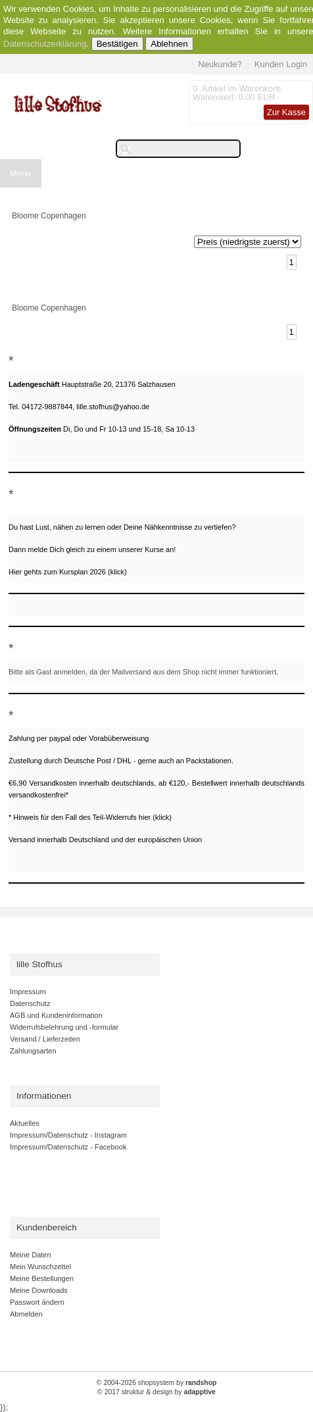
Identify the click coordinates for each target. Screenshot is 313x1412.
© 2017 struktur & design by (156, 1392)
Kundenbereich (46, 1227)
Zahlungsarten (33, 1051)
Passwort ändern (37, 1302)
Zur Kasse (286, 112)
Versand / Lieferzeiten (45, 1039)
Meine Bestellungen (42, 1278)
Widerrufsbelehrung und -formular (64, 1027)
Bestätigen (117, 44)
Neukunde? (220, 64)
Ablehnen (169, 44)
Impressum (28, 992)
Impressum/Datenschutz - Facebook (68, 1147)
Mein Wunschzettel (40, 1267)
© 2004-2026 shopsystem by (157, 1382)
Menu (21, 173)
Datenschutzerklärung (44, 44)
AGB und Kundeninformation (56, 1015)
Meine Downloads (39, 1290)
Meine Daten (30, 1255)
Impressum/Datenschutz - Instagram (68, 1135)
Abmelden (26, 1314)
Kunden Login (280, 64)
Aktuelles (24, 1123)
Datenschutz (30, 1003)
